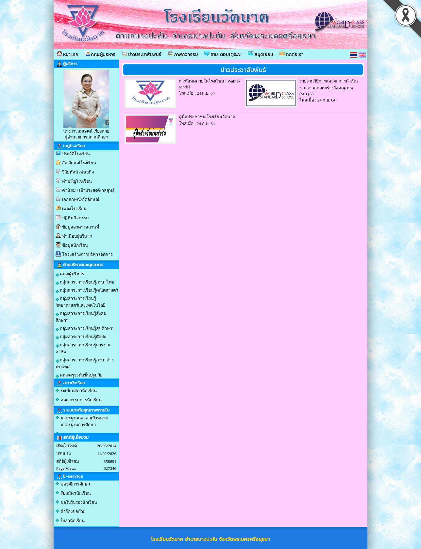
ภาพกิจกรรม (183, 54)
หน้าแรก (67, 54)
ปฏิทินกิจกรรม (75, 217)
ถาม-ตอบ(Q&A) (223, 54)
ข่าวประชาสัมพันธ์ (141, 54)
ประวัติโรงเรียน (76, 153)
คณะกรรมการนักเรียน (81, 399)
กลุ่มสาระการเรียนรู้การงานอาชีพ (83, 348)
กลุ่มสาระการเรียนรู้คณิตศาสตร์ (87, 290)
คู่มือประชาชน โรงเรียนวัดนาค (207, 116)
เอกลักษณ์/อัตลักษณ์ (80, 199)
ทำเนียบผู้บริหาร (77, 236)
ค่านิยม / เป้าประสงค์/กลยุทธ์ (88, 190)
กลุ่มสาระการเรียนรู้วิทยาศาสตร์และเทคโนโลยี (81, 302)
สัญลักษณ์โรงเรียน (79, 162)
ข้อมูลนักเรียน (75, 245)
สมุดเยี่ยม (260, 54)
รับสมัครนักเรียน (75, 493)
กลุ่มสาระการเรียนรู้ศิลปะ (81, 336)
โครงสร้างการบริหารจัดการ (87, 254)
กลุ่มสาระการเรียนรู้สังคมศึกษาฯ (81, 317)
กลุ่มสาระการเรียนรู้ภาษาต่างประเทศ (84, 363)
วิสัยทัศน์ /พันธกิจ (78, 172)
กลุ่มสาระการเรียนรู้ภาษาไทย (85, 282)
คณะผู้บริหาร (100, 54)
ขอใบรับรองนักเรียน (78, 502)
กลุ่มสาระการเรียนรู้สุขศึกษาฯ (85, 328)
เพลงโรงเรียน (74, 208)
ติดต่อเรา (291, 54)
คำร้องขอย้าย (73, 511)
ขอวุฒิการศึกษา (75, 484)
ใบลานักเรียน (72, 520)
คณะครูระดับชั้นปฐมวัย (79, 375)
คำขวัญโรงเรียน (77, 181)
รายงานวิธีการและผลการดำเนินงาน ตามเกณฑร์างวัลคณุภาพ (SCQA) (328, 87)
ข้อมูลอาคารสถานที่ (80, 227)
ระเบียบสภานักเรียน (78, 390)
